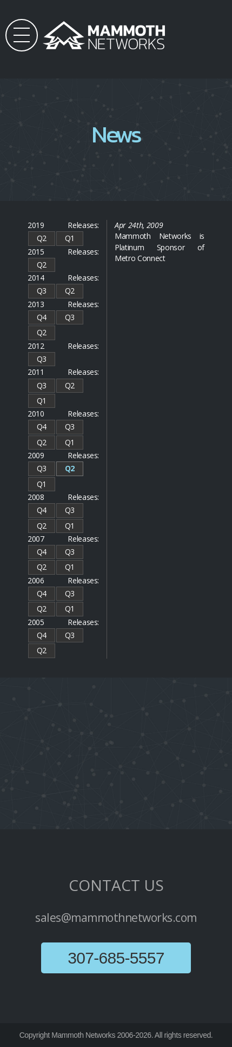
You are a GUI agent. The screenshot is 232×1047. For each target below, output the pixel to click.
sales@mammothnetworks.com (116, 917)
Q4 (42, 317)
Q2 (42, 238)
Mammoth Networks (83, 1035)
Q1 (70, 238)
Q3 (42, 290)
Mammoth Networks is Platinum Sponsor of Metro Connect (159, 247)
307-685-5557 (116, 958)
